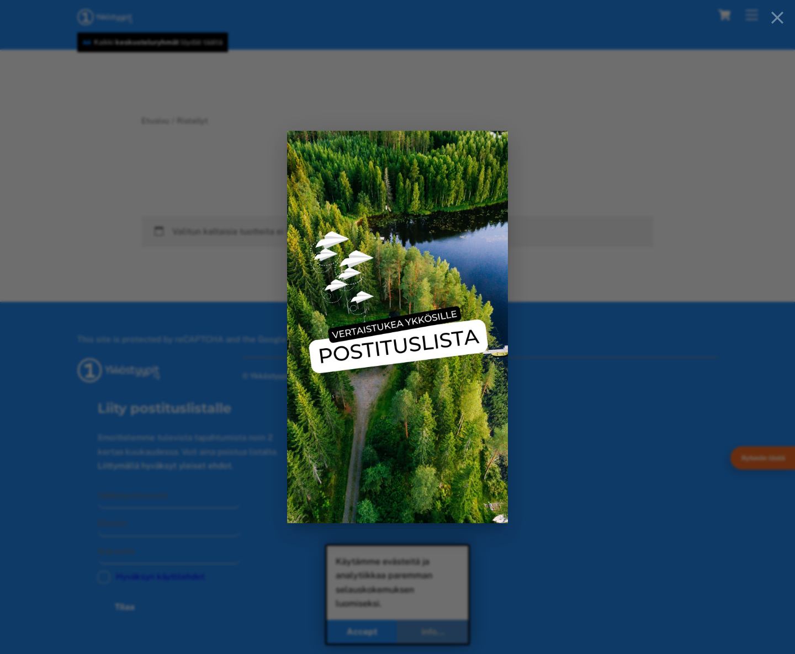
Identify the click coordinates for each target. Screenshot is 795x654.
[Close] (777, 18)
